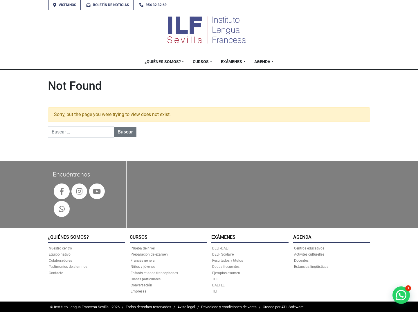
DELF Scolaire (223, 254)
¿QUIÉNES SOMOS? (163, 61)
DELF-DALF (221, 248)
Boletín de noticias (108, 5)
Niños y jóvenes (143, 267)
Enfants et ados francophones (154, 273)
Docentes (301, 260)
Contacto (56, 273)
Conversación (141, 285)
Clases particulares (146, 279)
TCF (215, 279)
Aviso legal (186, 307)
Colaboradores (60, 260)
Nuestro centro (60, 248)
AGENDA (262, 61)
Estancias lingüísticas (311, 267)
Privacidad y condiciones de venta (229, 307)
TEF (215, 291)
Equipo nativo (60, 254)
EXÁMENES (231, 61)
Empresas (138, 291)
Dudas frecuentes (225, 267)
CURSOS (201, 61)
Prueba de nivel (143, 248)
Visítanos (64, 5)
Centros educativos (309, 248)
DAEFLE (218, 285)
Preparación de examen (149, 254)
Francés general (143, 260)
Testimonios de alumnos (68, 267)
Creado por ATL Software (283, 307)
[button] (401, 295)
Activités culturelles (309, 254)
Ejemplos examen (226, 273)
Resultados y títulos (227, 260)
